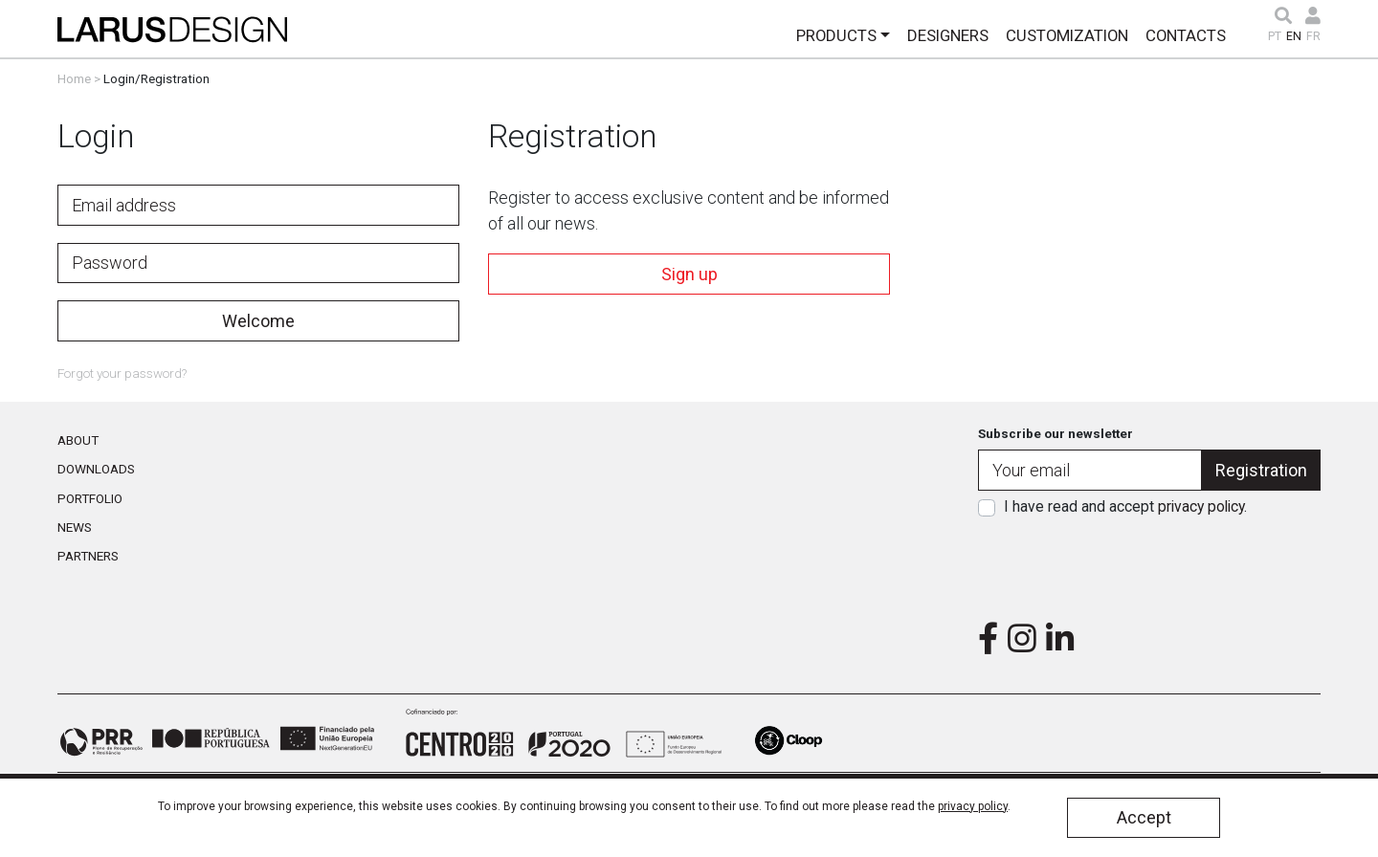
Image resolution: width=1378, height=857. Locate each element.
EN (1293, 36)
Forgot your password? (122, 373)
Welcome (258, 321)
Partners (88, 555)
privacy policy (1201, 506)
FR (1313, 36)
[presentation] (1149, 563)
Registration (1261, 470)
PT (1274, 36)
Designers (948, 35)
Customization (1067, 35)
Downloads (96, 468)
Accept (1144, 817)
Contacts (1185, 35)
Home (74, 78)
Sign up (689, 274)
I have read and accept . (1125, 506)
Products (836, 35)
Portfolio (89, 498)
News (74, 527)
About (78, 440)
